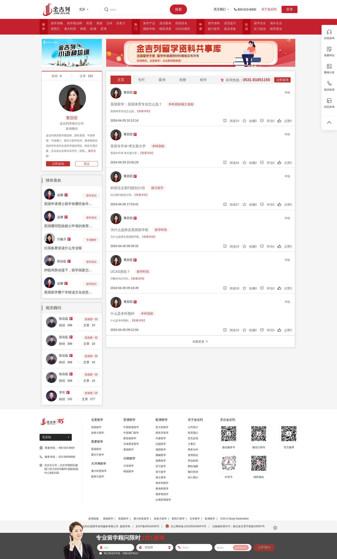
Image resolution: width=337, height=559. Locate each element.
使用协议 (193, 455)
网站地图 (193, 466)
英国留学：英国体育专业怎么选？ (136, 104)
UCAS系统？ (120, 271)
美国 (99, 23)
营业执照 (193, 460)
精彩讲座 (165, 28)
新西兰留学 (97, 476)
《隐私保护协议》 (130, 553)
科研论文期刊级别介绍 (127, 188)
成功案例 (165, 23)
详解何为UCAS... (128, 278)
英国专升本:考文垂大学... (132, 153)
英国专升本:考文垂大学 (128, 146)
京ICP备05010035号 (147, 526)
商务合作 (193, 449)
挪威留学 (161, 455)
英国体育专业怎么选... (130, 111)
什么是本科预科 (122, 313)
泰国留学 (128, 449)
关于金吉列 (268, 9)
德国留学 (161, 449)
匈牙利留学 (162, 483)
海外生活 (276, 23)
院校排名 (181, 23)
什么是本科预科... (128, 320)
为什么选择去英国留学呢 (129, 230)
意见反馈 (193, 438)
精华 (203, 80)
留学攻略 (57, 23)
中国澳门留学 (131, 432)
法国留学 (161, 443)
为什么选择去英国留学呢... (133, 236)
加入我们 (193, 477)
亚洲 (103, 28)
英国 (89, 23)
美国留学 (96, 427)
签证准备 (230, 28)
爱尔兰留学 (97, 454)
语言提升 (230, 23)
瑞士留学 (161, 477)
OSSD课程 (182, 28)
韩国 (83, 28)
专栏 (141, 80)
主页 (120, 80)
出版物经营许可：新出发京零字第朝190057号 (238, 526)
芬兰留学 (161, 466)
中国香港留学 (131, 427)
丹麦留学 (161, 438)
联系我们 (193, 432)
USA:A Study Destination (234, 518)
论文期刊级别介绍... (129, 194)
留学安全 (260, 23)
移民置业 (276, 28)
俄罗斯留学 (162, 494)
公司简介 (193, 427)
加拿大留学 (97, 432)
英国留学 (96, 449)
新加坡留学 (129, 438)
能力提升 (214, 28)
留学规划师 (74, 23)
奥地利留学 (162, 488)
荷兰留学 (161, 471)
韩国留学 (128, 471)
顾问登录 (193, 471)
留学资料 (214, 23)
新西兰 (55, 28)
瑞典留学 (161, 460)
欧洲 (93, 28)
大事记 (192, 443)
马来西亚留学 (131, 443)
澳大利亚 (70, 28)
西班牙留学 (162, 432)
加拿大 (120, 23)
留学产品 (149, 23)
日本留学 (128, 465)
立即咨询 (58, 164)
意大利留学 (162, 427)
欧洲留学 (210, 518)
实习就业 (260, 28)
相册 (182, 80)
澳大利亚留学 (99, 470)
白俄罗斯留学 (163, 499)
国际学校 (149, 28)
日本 (109, 23)
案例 (162, 80)
